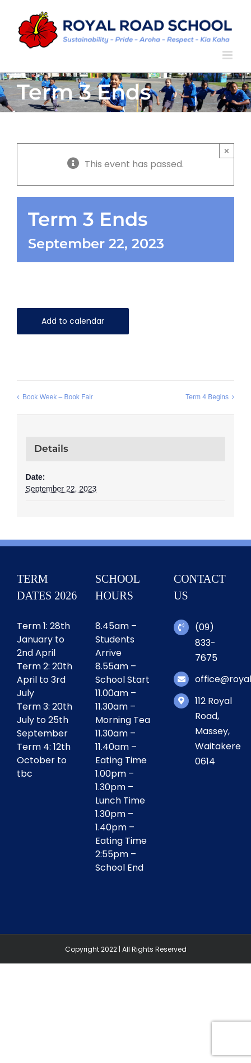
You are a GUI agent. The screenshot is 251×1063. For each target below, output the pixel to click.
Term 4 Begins (207, 397)
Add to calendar (72, 321)
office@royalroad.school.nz (214, 679)
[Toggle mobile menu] (228, 55)
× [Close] (226, 150)
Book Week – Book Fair (57, 397)
